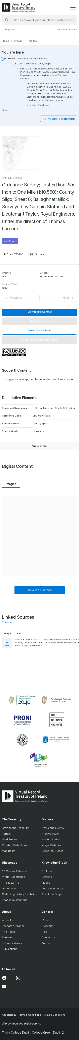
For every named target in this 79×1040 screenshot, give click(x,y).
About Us (7, 920)
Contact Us (49, 937)
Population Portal (52, 888)
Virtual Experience (13, 877)
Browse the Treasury (15, 828)
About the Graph (52, 894)
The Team (8, 932)
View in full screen (39, 590)
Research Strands (13, 926)
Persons (47, 877)
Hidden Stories (51, 839)
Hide (4, 110)
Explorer (47, 871)
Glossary (47, 926)
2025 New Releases (15, 871)
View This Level (40, 105)
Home (5, 40)
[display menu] (73, 7)
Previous (16, 298)
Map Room (10, 241)
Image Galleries (51, 845)
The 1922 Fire (10, 882)
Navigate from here (61, 119)
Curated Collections (14, 845)
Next (66, 298)
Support (46, 943)
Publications (9, 949)
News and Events (53, 828)
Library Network (12, 943)
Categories (10, 29)
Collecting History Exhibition (19, 894)
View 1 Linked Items (39, 330)
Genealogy (9, 888)
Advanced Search (67, 29)
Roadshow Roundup (14, 900)
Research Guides (52, 851)
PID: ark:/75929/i (13, 254)
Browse (18, 40)
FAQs (45, 920)
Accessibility (9, 1015)
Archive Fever (50, 833)
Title (19, 633)
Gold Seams (9, 839)
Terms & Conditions (29, 1015)
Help (44, 932)
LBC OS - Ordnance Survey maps (32, 63)
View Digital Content (40, 312)
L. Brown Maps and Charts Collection (26, 58)
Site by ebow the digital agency (21, 1024)
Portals (6, 833)
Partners (7, 937)
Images (11, 484)
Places (46, 882)
